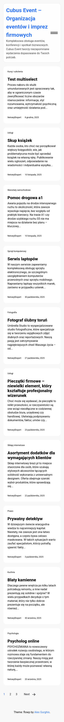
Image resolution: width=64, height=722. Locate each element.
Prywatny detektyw (25, 518)
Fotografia (12, 312)
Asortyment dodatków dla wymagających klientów (31, 455)
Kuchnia (11, 572)
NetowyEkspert (14, 117)
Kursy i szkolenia (15, 71)
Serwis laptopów (23, 259)
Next (27, 694)
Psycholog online (23, 641)
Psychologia (13, 633)
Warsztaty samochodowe (19, 190)
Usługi (10, 133)
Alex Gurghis (42, 712)
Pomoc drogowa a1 (25, 197)
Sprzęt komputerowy (17, 251)
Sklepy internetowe (16, 445)
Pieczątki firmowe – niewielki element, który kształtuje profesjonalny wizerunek (30, 388)
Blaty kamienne (22, 580)
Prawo (10, 511)
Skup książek (20, 140)
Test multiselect (22, 79)
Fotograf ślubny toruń (27, 320)
